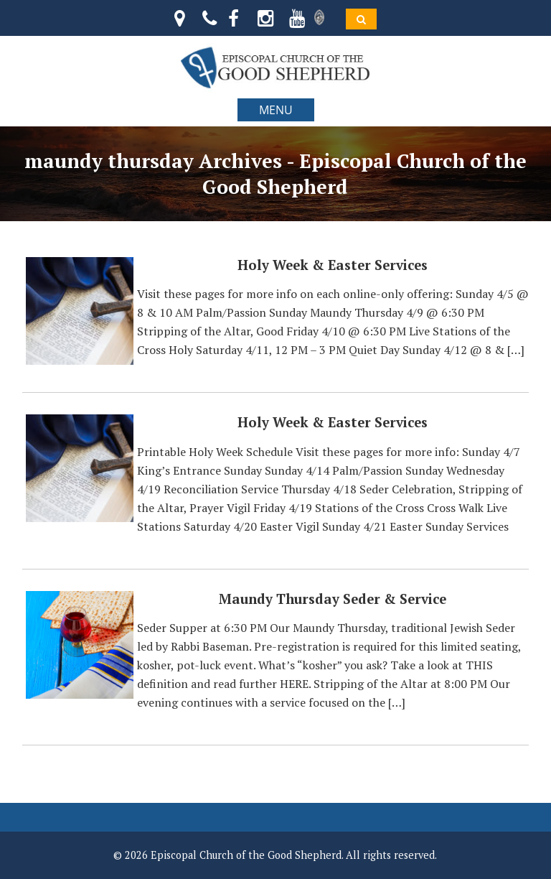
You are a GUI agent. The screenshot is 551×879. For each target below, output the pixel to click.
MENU (276, 110)
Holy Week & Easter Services (332, 265)
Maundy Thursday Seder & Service (332, 599)
